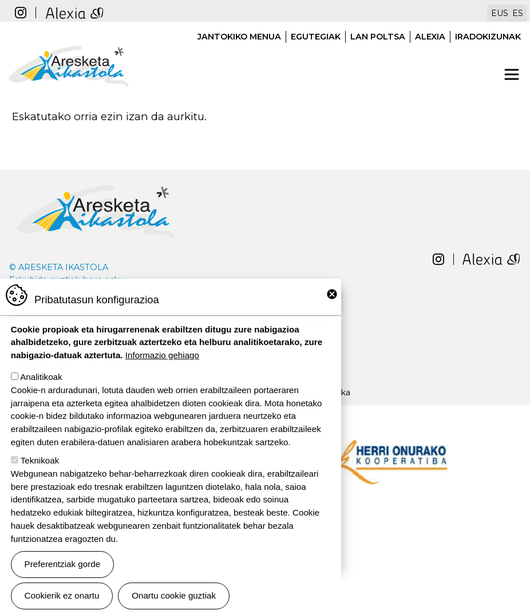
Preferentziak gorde (63, 572)
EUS (499, 13)
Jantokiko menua (239, 36)
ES (517, 13)
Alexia (430, 36)
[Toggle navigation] (511, 74)
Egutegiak (316, 36)
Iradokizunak (488, 36)
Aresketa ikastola (69, 40)
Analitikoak (41, 385)
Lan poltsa (377, 36)
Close (332, 302)
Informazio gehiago (162, 364)
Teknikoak (40, 469)
